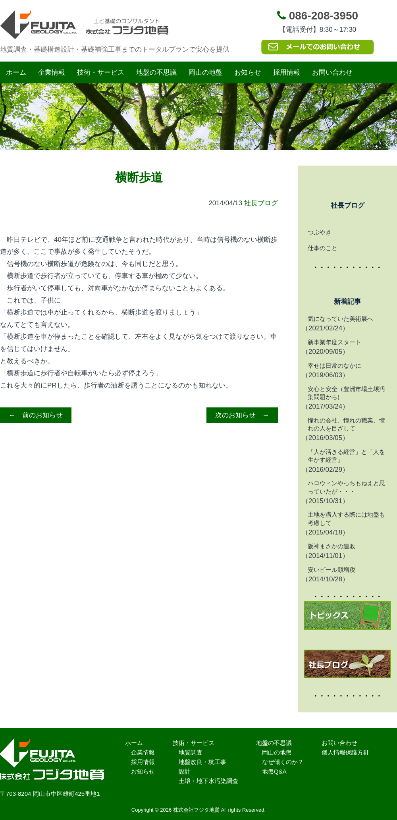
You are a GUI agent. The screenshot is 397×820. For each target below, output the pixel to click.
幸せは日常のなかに (334, 365)
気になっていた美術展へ (340, 318)
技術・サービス (100, 72)
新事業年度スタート (334, 342)
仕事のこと (322, 248)
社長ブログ (261, 203)
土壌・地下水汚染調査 (208, 781)
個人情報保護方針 (345, 752)
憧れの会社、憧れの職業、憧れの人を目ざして (346, 424)
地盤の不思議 (156, 72)
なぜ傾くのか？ (283, 761)
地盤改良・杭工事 (202, 761)
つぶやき (319, 232)
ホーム (16, 72)
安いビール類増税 (331, 569)
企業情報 (51, 72)
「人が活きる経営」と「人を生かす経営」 (346, 455)
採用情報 (286, 72)
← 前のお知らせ (36, 415)
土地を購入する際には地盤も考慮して (346, 518)
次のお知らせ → (242, 415)
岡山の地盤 (205, 72)
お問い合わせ (332, 72)
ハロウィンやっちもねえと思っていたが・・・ (346, 487)
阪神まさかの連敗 (331, 546)
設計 (185, 771)
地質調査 (190, 752)
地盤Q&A (274, 771)
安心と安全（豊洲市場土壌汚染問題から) (346, 393)
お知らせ (247, 72)
